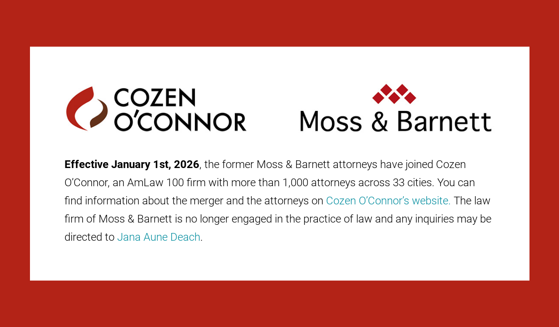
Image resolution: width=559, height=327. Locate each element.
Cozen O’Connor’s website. (388, 200)
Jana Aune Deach (158, 237)
